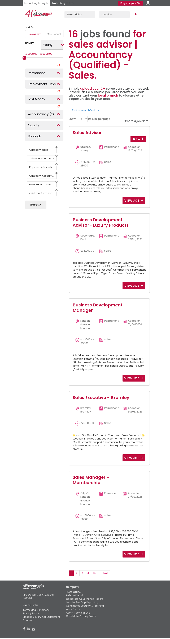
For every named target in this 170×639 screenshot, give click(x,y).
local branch (108, 95)
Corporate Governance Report (84, 599)
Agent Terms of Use (78, 612)
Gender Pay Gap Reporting (82, 602)
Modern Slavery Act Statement (41, 617)
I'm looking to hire (62, 3)
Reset (35, 205)
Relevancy (35, 34)
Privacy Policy (31, 613)
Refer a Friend (74, 595)
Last (105, 573)
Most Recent (54, 34)
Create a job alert (135, 121)
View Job (132, 200)
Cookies (27, 620)
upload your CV (92, 88)
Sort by (94, 110)
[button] (56, 147)
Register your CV (130, 3)
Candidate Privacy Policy (81, 616)
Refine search (81, 110)
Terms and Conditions (36, 610)
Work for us (73, 609)
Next (96, 573)
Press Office (73, 592)
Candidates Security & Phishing (85, 606)
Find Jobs (135, 14)
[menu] (82, 119)
